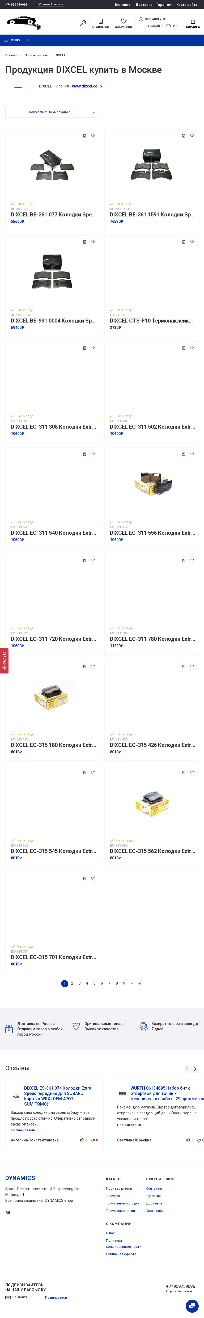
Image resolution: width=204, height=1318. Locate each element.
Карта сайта (186, 5)
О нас (110, 1236)
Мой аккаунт (152, 20)
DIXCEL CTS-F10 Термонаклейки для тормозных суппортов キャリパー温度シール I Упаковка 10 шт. (153, 324)
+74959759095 (16, 5)
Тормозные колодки (122, 1206)
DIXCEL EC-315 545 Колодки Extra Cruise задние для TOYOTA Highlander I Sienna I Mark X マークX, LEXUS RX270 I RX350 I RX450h (53, 854)
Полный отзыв (24, 1133)
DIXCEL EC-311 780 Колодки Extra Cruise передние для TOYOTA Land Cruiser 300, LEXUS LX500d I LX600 (153, 642)
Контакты (123, 5)
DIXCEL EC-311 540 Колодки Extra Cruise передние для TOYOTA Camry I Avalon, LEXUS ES (53, 536)
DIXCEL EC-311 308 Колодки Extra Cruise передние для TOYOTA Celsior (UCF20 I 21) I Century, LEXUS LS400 (53, 430)
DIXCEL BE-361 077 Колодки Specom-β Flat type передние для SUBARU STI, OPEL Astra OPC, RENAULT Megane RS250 (53, 218)
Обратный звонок (53, 5)
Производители (119, 1191)
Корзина (193, 24)
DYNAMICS (20, 1180)
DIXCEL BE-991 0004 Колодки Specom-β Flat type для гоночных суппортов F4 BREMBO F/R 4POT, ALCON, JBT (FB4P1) (53, 324)
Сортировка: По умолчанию (49, 116)
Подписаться (59, 1301)
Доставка (143, 5)
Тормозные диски (120, 1213)
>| (139, 986)
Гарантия (164, 5)
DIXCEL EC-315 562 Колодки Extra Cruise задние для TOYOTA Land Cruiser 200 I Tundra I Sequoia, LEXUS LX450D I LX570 (153, 854)
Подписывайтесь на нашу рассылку (25, 1290)
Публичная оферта (121, 1257)
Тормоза (113, 1198)
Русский (153, 26)
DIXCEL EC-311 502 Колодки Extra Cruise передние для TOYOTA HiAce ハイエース (153, 430)
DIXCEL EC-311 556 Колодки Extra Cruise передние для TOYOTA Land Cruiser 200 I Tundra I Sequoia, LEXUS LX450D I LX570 (153, 536)
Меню (12, 43)
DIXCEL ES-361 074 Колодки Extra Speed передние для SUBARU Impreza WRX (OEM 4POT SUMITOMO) (57, 1098)
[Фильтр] (4, 660)
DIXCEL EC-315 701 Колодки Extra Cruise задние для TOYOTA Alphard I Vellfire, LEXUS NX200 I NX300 (53, 960)
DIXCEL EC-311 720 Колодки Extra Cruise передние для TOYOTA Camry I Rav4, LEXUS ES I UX (53, 642)
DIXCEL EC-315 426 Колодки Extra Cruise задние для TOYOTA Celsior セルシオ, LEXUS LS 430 (153, 748)
